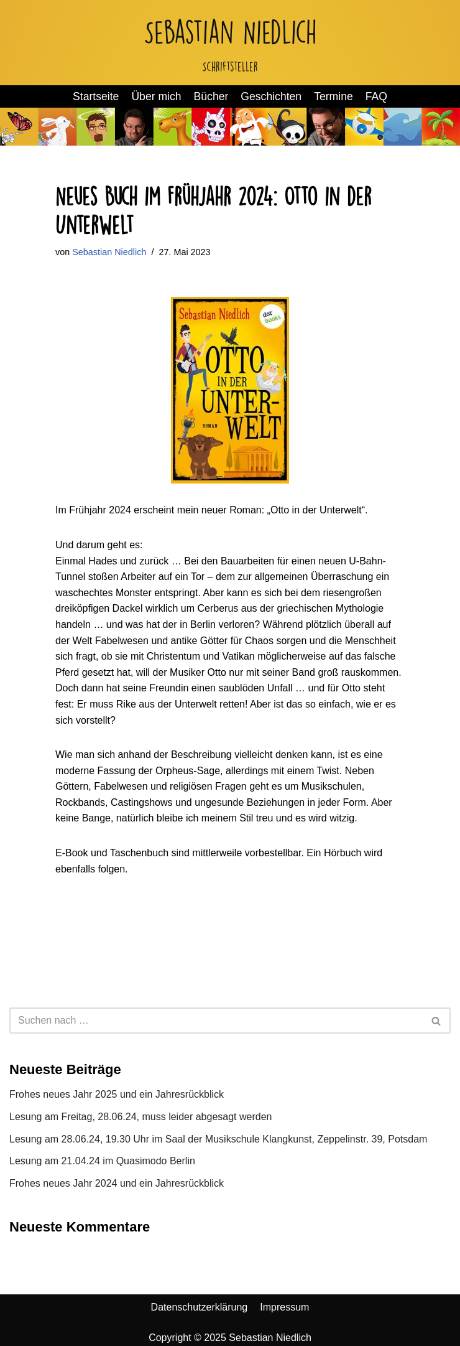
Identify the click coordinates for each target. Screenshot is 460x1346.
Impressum (284, 1307)
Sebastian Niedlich (109, 252)
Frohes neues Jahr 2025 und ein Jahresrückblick (116, 1094)
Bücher (211, 96)
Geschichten (271, 96)
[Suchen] (216, 1020)
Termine (333, 96)
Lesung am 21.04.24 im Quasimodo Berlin (102, 1161)
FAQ (376, 96)
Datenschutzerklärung (199, 1307)
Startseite (96, 96)
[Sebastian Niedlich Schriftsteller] (230, 43)
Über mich (156, 96)
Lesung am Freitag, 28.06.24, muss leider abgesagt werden (140, 1116)
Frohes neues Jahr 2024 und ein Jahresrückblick (116, 1183)
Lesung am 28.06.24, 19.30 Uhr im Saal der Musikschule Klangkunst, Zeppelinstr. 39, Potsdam (218, 1139)
